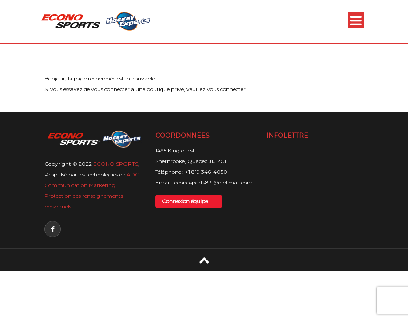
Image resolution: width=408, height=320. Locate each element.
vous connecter (226, 89)
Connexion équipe (185, 201)
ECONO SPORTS (115, 163)
